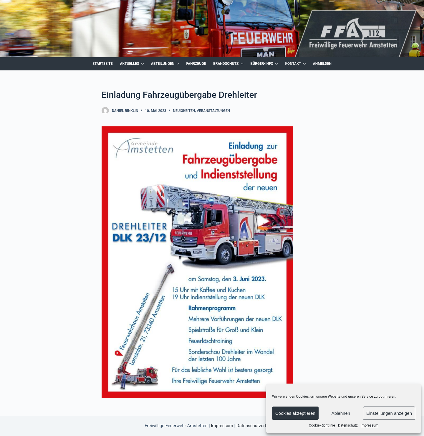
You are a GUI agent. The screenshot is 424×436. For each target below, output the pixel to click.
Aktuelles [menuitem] (132, 64)
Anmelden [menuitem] (322, 64)
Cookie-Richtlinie (322, 425)
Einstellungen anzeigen (389, 413)
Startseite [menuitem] (102, 64)
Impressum (369, 425)
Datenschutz (348, 425)
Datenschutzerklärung (257, 425)
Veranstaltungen (213, 111)
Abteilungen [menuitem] (165, 64)
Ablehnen (341, 413)
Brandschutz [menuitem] (228, 64)
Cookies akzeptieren (295, 413)
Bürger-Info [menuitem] (265, 64)
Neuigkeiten (184, 111)
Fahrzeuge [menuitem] (196, 64)
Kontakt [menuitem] (296, 64)
